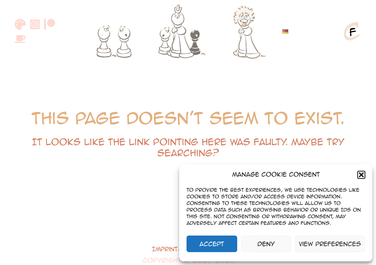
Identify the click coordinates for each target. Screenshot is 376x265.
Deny (266, 243)
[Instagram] (35, 24)
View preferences (330, 243)
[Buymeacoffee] (20, 39)
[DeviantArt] (20, 24)
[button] (361, 175)
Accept (211, 243)
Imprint (165, 248)
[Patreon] (49, 24)
